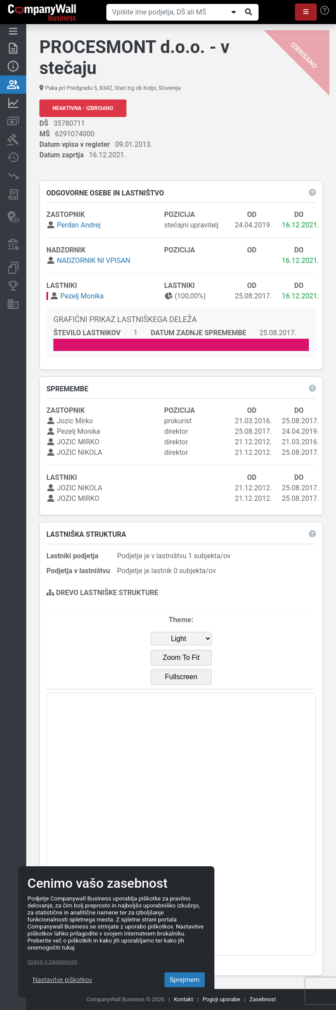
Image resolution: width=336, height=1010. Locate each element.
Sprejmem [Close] (185, 980)
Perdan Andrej (79, 225)
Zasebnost (262, 999)
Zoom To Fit (181, 657)
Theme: (181, 620)
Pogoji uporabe (221, 999)
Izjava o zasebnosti (53, 961)
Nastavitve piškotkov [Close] (62, 980)
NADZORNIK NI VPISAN (93, 260)
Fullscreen (181, 676)
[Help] (324, 11)
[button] (306, 12)
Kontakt (183, 999)
